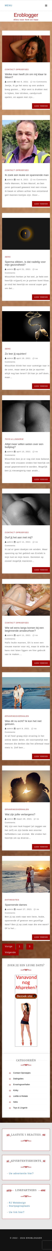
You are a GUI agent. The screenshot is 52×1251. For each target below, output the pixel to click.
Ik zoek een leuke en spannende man (27, 175)
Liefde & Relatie (20, 1096)
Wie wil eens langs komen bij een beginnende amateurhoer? (24, 629)
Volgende (10, 952)
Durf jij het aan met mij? (19, 537)
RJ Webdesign (17, 1203)
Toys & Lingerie (14, 439)
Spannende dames (16, 904)
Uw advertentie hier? (21, 1173)
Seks (8, 257)
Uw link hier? (16, 1212)
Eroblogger (26, 15)
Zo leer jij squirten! (15, 353)
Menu (8, 5)
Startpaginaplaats (19, 1206)
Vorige (8, 946)
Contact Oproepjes (17, 69)
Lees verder (41, 106)
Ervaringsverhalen (17, 716)
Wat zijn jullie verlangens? (20, 814)
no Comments (39, 82)
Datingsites (12, 900)
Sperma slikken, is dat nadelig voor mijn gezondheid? (25, 263)
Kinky (15, 1090)
